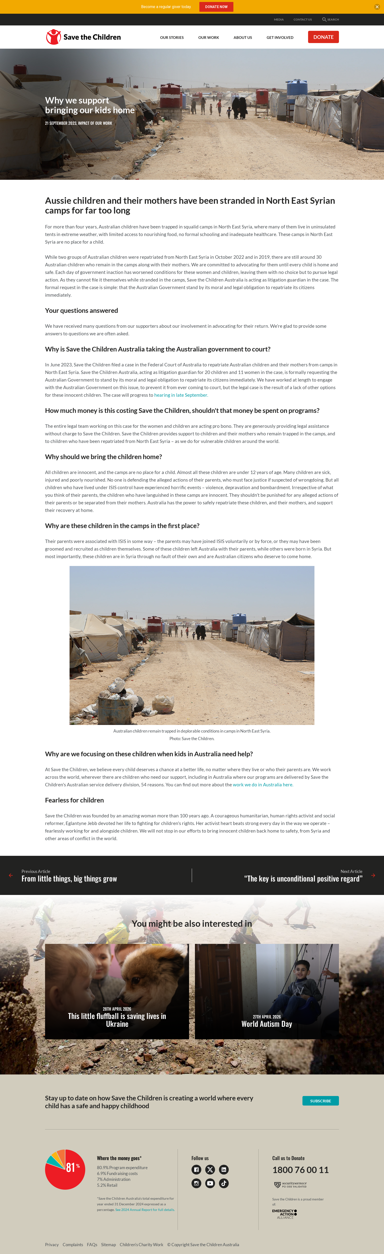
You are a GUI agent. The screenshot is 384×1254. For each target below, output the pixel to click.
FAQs (92, 1244)
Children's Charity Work (141, 1244)
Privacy (52, 1244)
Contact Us (303, 19)
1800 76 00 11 (300, 1169)
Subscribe (320, 1100)
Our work (208, 37)
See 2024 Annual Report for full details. (145, 1210)
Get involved (280, 37)
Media (279, 19)
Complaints (73, 1244)
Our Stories (172, 37)
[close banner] (377, 8)
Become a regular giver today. (166, 6)
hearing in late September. (181, 395)
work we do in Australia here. (263, 784)
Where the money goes (118, 1158)
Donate (323, 37)
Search (330, 20)
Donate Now (216, 7)
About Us (243, 37)
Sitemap (108, 1244)
